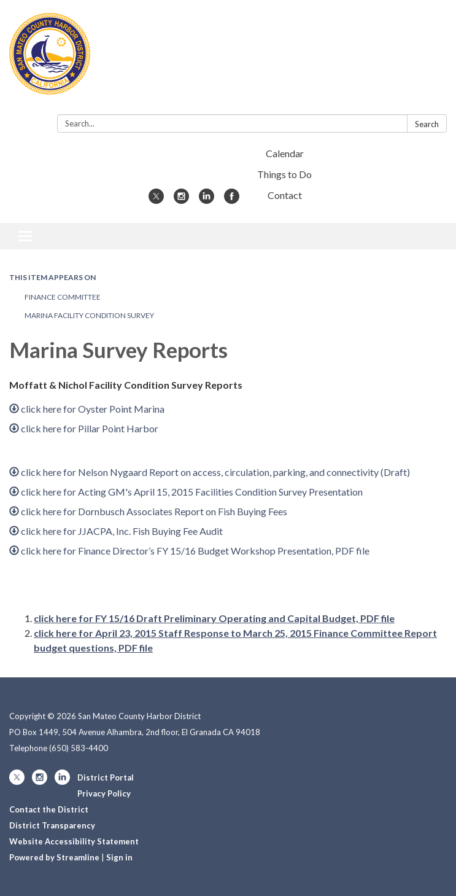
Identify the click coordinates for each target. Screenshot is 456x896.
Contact (285, 195)
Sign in (119, 857)
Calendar (285, 153)
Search (427, 124)
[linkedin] (206, 200)
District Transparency (52, 825)
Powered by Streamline (54, 857)
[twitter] (156, 200)
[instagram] (181, 200)
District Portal (105, 777)
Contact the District (48, 809)
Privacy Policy (104, 793)
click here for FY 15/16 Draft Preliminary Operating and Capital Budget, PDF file (214, 618)
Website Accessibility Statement (74, 841)
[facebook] (231, 200)
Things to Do (284, 174)
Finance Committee (63, 297)
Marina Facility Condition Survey (89, 315)
